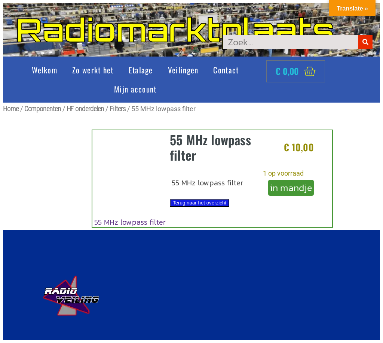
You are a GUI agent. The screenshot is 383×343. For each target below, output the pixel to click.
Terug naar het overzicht (199, 203)
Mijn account (135, 89)
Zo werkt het (93, 70)
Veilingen (183, 70)
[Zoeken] (365, 42)
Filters (117, 108)
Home (11, 108)
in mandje (291, 187)
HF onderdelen (85, 108)
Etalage (141, 70)
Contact (226, 70)
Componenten (42, 108)
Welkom (44, 70)
